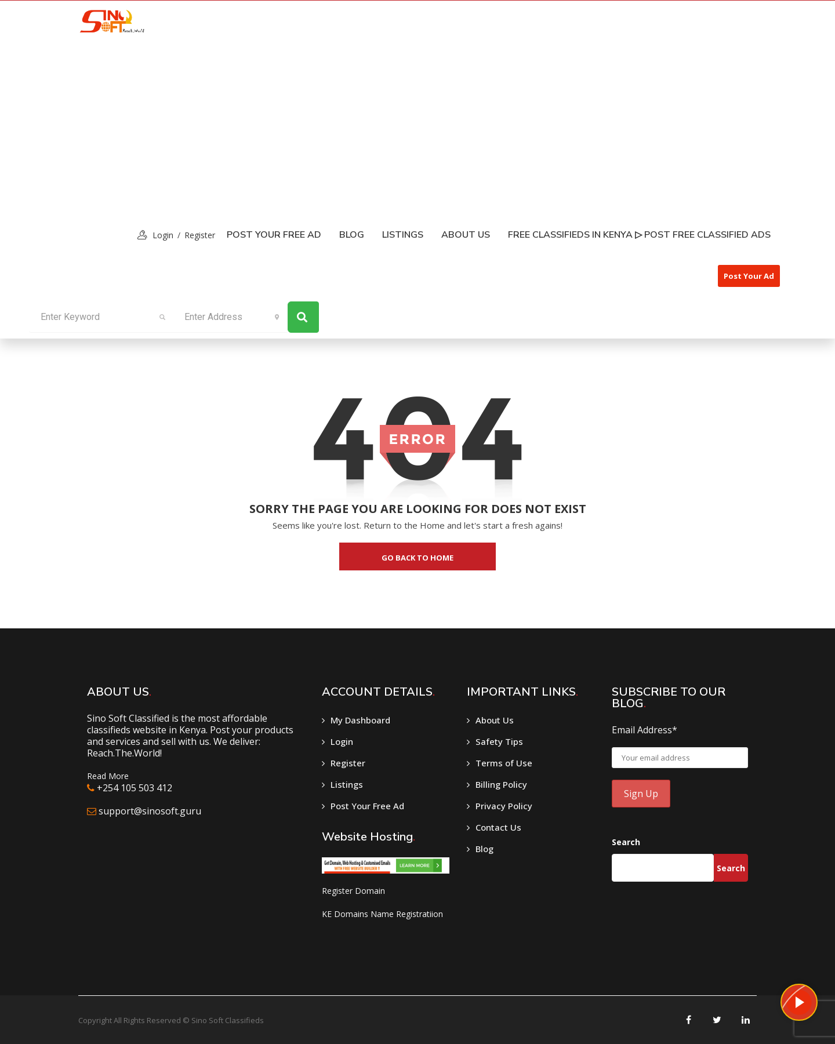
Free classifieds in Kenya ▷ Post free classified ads (639, 234)
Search (626, 841)
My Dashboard (360, 720)
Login (342, 741)
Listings (347, 784)
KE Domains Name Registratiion (382, 913)
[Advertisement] (417, 128)
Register (199, 235)
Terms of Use (503, 763)
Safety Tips (499, 741)
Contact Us (498, 827)
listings (402, 234)
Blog (351, 234)
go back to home (417, 557)
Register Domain (353, 890)
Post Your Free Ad (274, 234)
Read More (108, 775)
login (163, 235)
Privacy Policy (503, 806)
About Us (465, 234)
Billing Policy (501, 784)
